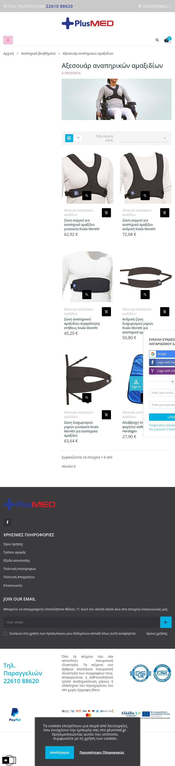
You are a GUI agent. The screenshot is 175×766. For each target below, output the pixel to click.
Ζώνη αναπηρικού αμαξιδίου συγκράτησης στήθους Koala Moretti (82, 323)
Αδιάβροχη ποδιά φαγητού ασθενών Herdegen (136, 426)
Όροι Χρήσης (13, 544)
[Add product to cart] (106, 212)
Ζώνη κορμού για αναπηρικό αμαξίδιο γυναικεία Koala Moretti (81, 224)
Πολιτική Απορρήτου (19, 577)
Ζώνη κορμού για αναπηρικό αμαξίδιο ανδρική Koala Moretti (138, 224)
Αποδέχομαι (59, 752)
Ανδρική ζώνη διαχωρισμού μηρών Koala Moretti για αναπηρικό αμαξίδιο (137, 325)
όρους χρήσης (156, 633)
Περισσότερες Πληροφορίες (102, 752)
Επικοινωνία (12, 585)
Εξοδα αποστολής (16, 560)
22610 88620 (59, 6)
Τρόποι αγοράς (14, 552)
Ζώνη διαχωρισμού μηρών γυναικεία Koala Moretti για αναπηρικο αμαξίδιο (81, 429)
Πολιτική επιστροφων (19, 569)
